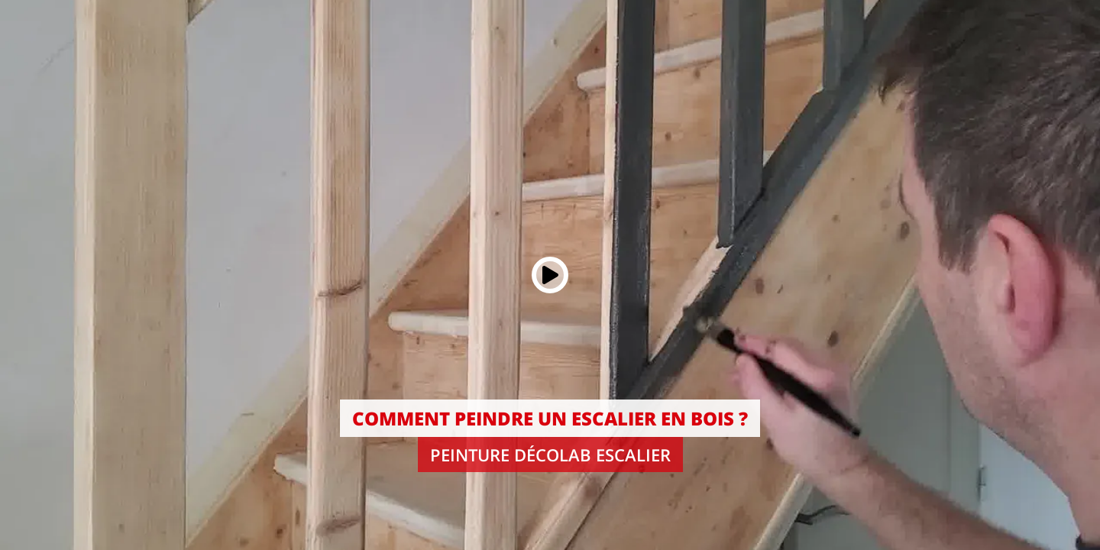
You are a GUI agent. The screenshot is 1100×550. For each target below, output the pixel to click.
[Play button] (550, 275)
